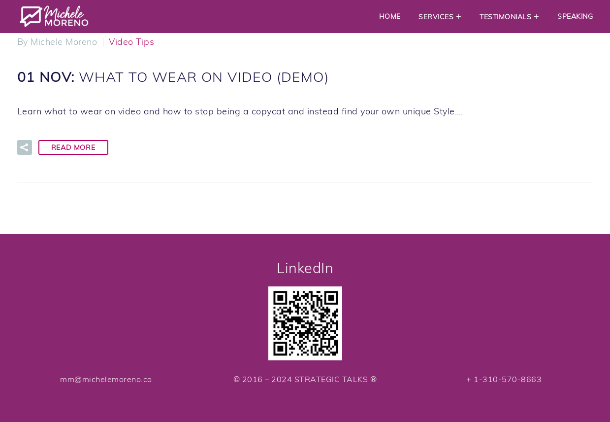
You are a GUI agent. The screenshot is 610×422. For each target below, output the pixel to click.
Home (390, 16)
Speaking (575, 16)
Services (435, 16)
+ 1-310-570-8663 (504, 379)
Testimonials (505, 16)
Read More (73, 147)
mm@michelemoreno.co (106, 379)
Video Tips (131, 41)
